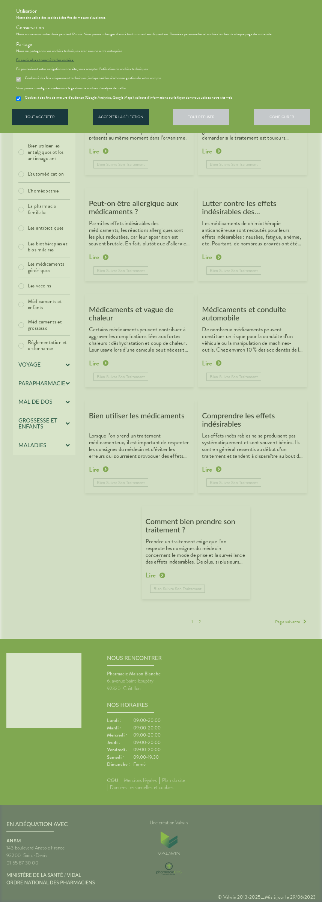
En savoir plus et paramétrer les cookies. (45, 60)
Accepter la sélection (120, 117)
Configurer (281, 117)
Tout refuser (201, 117)
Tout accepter (40, 117)
